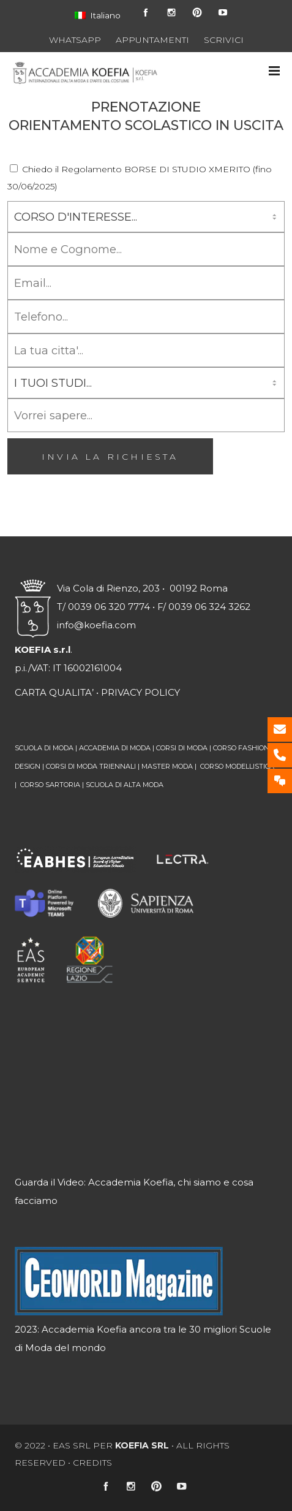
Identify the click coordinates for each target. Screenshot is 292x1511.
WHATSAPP (75, 39)
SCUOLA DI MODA (44, 748)
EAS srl (72, 1445)
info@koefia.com (96, 625)
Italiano (98, 15)
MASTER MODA (167, 766)
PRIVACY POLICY (140, 692)
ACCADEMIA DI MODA (115, 748)
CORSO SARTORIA (50, 784)
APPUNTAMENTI (152, 39)
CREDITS (92, 1462)
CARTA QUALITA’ (54, 692)
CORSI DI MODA (182, 748)
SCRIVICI (224, 39)
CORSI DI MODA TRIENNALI (91, 766)
